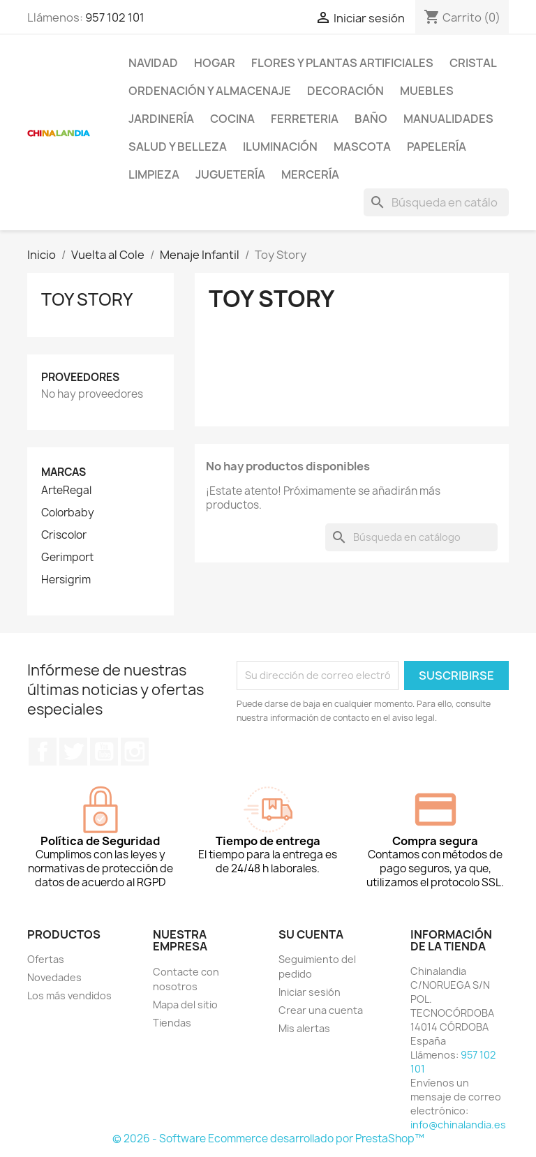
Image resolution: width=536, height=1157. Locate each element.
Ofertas (45, 959)
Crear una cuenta (320, 1010)
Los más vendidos (69, 995)
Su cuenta (310, 934)
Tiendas (172, 1022)
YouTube (104, 752)
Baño (371, 118)
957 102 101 (114, 17)
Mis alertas (304, 1028)
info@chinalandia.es (458, 1124)
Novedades (54, 977)
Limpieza (153, 174)
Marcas (63, 472)
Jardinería (161, 118)
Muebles (427, 90)
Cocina (232, 118)
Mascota (362, 146)
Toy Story (87, 299)
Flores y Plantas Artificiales (342, 62)
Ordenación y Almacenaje (209, 90)
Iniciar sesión (309, 992)
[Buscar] (436, 202)
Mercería (310, 174)
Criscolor (64, 535)
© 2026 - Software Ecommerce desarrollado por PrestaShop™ (268, 1138)
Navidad (153, 62)
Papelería (436, 146)
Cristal (473, 62)
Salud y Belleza (177, 146)
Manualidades (448, 118)
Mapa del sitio (185, 1004)
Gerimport (67, 558)
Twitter (73, 752)
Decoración (345, 90)
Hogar (214, 62)
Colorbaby (67, 513)
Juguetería (230, 174)
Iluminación (280, 146)
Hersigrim (66, 580)
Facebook (43, 752)
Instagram (135, 752)
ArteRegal (66, 491)
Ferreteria (304, 118)
